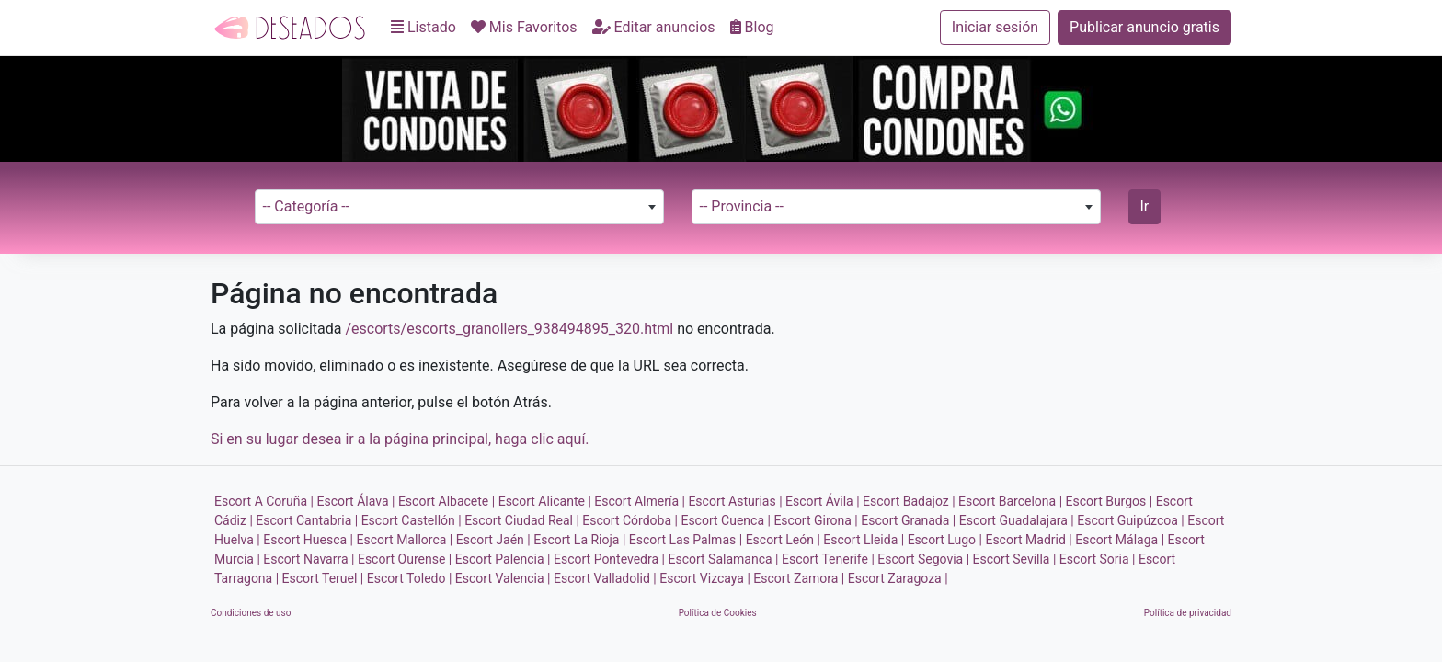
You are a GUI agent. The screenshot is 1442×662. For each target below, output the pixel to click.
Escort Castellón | (411, 520)
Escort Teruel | (323, 578)
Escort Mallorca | (405, 539)
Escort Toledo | (409, 578)
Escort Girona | (815, 520)
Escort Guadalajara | (1016, 520)
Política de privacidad (1187, 613)
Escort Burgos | (1109, 501)
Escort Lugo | (945, 539)
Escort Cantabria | (307, 520)
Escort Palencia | (503, 559)
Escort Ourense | (405, 559)
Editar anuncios (653, 27)
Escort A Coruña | (264, 501)
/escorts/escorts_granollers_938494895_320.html (509, 328)
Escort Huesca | (308, 539)
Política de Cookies (718, 613)
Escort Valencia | (503, 578)
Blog (752, 27)
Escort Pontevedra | (609, 559)
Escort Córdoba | (630, 520)
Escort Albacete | (446, 501)
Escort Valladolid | (605, 578)
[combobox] (459, 206)
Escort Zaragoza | (898, 578)
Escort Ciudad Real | (521, 520)
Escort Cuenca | (725, 520)
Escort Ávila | (822, 501)
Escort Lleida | (863, 539)
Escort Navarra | (308, 559)
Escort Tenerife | (828, 559)
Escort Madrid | (1028, 539)
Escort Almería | (639, 501)
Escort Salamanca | (723, 559)
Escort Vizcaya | (704, 578)
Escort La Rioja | (579, 539)
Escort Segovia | (923, 559)
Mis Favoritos (524, 27)
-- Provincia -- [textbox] (742, 206)
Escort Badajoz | (909, 501)
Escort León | (783, 539)
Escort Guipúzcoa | (1130, 520)
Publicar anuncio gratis (1144, 27)
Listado (423, 27)
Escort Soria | (1097, 559)
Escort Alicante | (544, 501)
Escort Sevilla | (1015, 559)
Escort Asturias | (735, 501)
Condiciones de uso (251, 613)
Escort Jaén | (493, 539)
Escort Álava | (356, 501)
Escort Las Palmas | (685, 539)
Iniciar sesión (995, 27)
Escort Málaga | (1119, 539)
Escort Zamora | (798, 578)
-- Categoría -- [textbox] (306, 206)
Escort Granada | (908, 520)
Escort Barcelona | (1010, 501)
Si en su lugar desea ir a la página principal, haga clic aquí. (400, 439)
